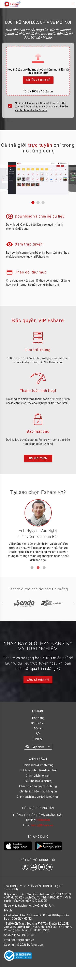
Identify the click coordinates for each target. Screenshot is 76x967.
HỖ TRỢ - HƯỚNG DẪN (38, 808)
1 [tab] (32, 568)
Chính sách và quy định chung (38, 786)
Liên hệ (38, 739)
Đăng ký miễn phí (38, 679)
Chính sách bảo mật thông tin (38, 791)
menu (72, 4)
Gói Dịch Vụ (38, 723)
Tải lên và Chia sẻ (38, 78)
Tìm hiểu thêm (38, 458)
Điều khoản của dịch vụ (38, 781)
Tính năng (38, 717)
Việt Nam (38, 747)
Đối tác (38, 728)
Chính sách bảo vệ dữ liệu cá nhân (38, 796)
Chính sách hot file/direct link (38, 770)
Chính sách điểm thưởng (38, 765)
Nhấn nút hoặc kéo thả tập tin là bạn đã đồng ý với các (41, 107)
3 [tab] (44, 568)
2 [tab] (38, 568)
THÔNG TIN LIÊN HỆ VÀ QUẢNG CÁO (38, 815)
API (38, 733)
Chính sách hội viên (38, 775)
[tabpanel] (38, 532)
